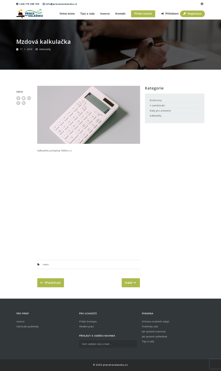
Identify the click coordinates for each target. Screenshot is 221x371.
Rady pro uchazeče (160, 110)
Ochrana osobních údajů (155, 321)
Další (129, 283)
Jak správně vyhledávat (154, 336)
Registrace (192, 13)
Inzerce (105, 13)
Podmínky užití (150, 326)
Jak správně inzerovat (154, 331)
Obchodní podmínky (27, 326)
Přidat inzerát (143, 13)
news (46, 264)
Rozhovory (156, 100)
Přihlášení (170, 13)
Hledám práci (86, 326)
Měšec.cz (66, 150)
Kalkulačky (155, 115)
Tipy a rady (87, 13)
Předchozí (53, 283)
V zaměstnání (157, 105)
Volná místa (67, 13)
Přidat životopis (88, 321)
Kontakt (120, 13)
